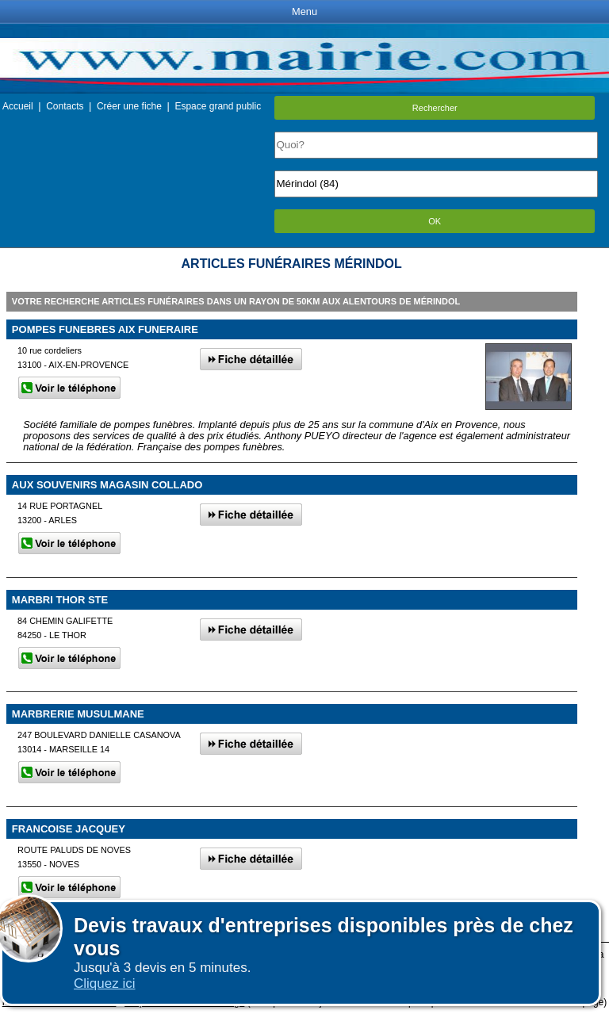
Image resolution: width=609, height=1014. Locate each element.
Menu (304, 11)
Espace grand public (217, 106)
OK (434, 221)
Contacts (64, 106)
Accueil (17, 106)
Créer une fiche (129, 106)
